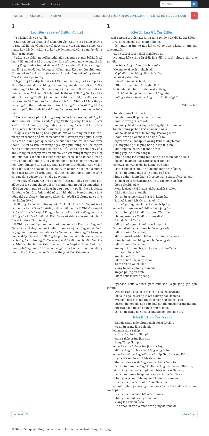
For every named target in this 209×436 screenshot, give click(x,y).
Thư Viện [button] (58, 4)
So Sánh (40, 4)
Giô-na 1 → (188, 414)
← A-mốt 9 (21, 414)
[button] (19, 15)
